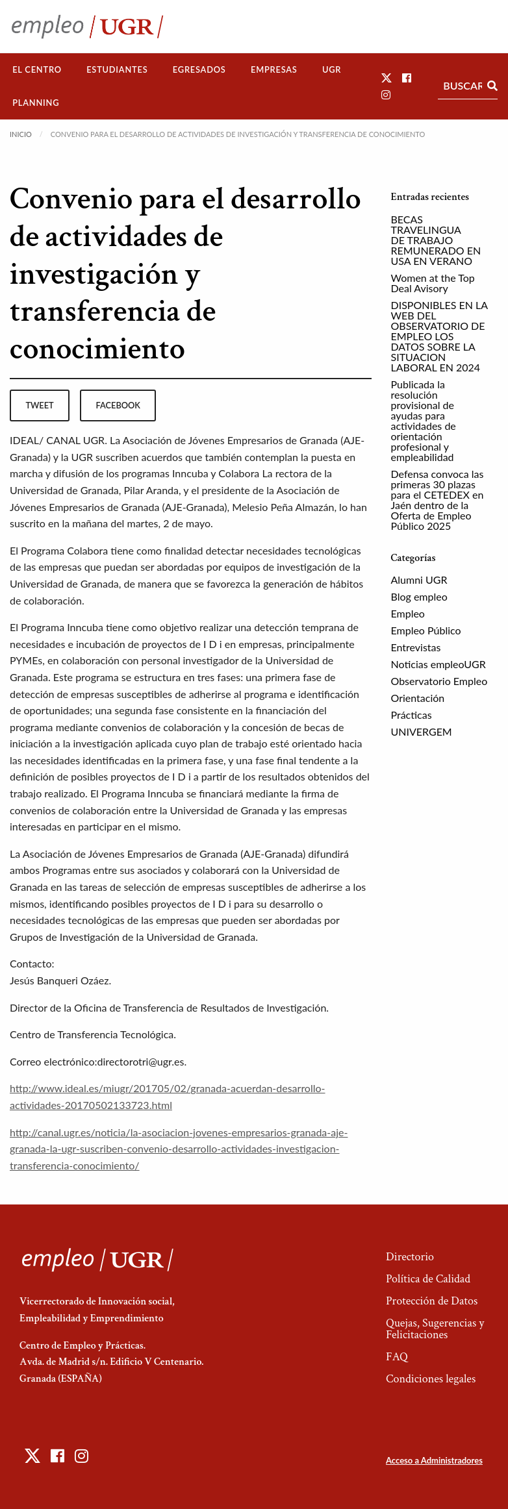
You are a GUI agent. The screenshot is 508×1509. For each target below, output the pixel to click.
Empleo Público (426, 630)
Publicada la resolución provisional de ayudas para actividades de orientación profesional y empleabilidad (423, 420)
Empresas (274, 69)
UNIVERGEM (421, 731)
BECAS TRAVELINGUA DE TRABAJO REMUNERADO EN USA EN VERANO (436, 240)
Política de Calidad (428, 1278)
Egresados (199, 69)
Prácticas (411, 714)
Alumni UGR (419, 579)
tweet (39, 405)
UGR (331, 69)
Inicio (21, 134)
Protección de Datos (431, 1300)
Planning (35, 102)
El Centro (37, 69)
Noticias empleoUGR (438, 664)
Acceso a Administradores (434, 1460)
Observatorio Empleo (439, 681)
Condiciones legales (431, 1378)
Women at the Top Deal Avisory (433, 282)
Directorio (410, 1256)
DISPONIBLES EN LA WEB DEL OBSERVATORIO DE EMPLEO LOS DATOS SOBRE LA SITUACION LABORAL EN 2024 (439, 336)
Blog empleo (419, 596)
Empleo (408, 613)
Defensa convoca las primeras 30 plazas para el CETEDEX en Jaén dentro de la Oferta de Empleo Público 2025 (437, 500)
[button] (386, 77)
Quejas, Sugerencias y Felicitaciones (435, 1329)
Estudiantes (116, 69)
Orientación (418, 698)
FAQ (397, 1356)
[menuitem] (37, 69)
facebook (118, 405)
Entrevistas (416, 647)
